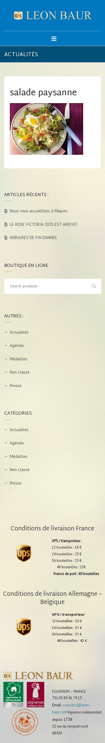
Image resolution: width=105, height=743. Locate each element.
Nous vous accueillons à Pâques (38, 210)
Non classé (20, 372)
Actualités (19, 332)
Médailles (18, 359)
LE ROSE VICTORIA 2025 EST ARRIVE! (44, 224)
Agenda (17, 345)
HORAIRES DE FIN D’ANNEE (33, 237)
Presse (16, 385)
